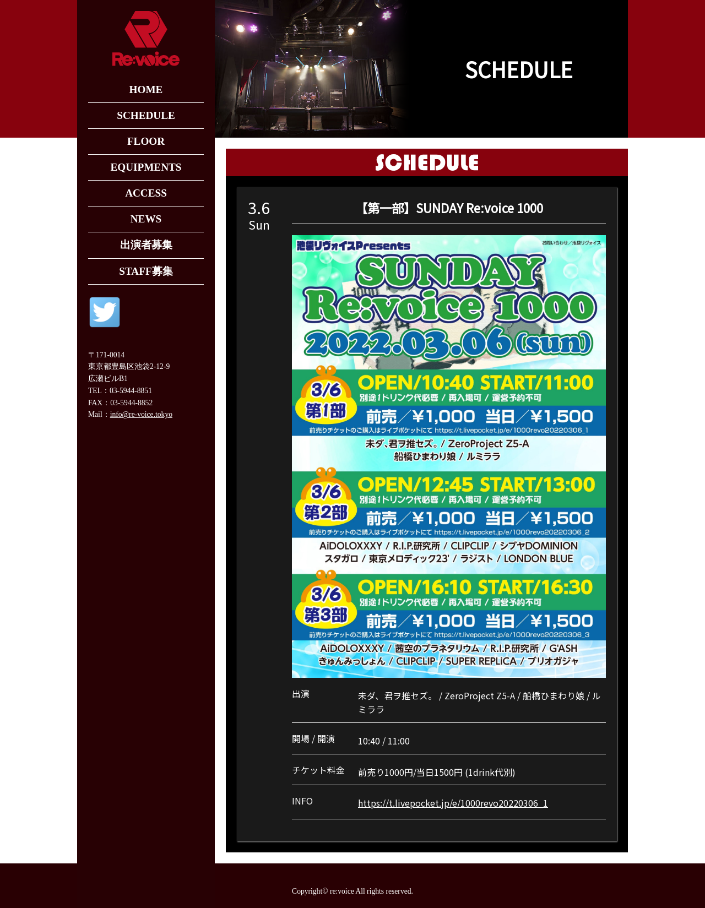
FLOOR (146, 141)
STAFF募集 (145, 271)
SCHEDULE (146, 115)
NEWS (146, 219)
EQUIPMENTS (145, 167)
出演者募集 (146, 245)
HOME (146, 89)
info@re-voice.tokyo (141, 414)
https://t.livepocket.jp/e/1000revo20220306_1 (453, 802)
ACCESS (146, 193)
